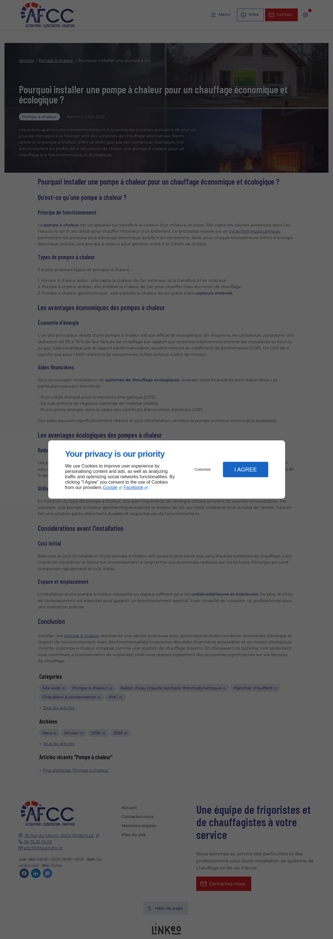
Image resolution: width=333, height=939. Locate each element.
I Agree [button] (245, 469)
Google (110, 487)
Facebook (133, 487)
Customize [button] (203, 469)
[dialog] (166, 469)
